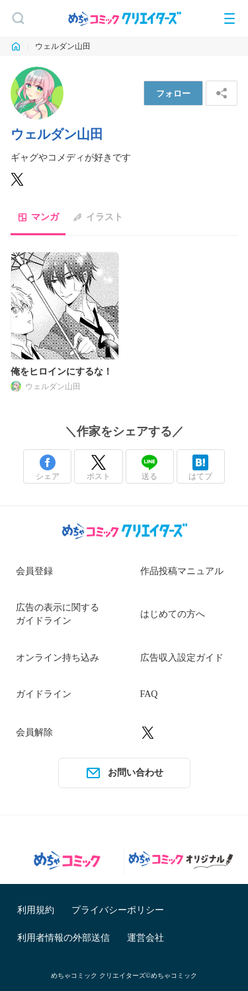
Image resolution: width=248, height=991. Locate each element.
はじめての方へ (172, 614)
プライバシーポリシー (117, 910)
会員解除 (34, 732)
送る (149, 468)
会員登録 (34, 571)
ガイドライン (43, 694)
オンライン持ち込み (57, 658)
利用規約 (35, 910)
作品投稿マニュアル (182, 571)
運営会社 (145, 938)
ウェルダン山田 (53, 386)
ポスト (98, 468)
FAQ (149, 694)
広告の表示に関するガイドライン (57, 614)
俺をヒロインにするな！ (61, 372)
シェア (48, 468)
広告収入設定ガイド (182, 658)
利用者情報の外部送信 (63, 938)
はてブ (200, 468)
